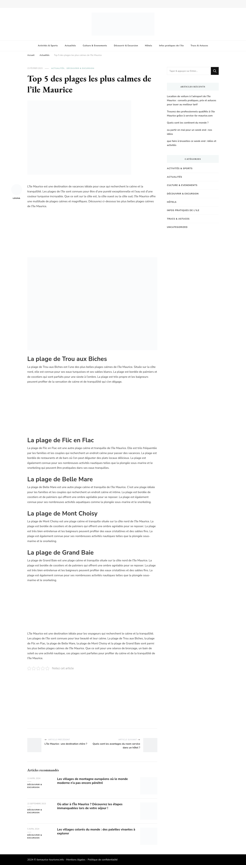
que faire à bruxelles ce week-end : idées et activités (191, 143)
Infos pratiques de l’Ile (171, 45)
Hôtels (148, 45)
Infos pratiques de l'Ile (183, 210)
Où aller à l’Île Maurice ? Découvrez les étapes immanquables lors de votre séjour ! (90, 806)
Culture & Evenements (95, 45)
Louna (16, 191)
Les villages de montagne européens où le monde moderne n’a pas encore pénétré (93, 781)
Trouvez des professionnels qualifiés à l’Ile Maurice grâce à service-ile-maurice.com (191, 113)
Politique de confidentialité (103, 859)
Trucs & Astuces (199, 45)
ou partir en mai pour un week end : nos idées (189, 132)
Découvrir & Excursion (126, 45)
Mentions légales (75, 859)
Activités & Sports (48, 45)
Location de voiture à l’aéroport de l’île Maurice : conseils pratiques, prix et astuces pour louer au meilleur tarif (191, 100)
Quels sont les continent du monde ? (188, 122)
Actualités (70, 45)
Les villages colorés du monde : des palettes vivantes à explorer (95, 831)
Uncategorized (177, 227)
